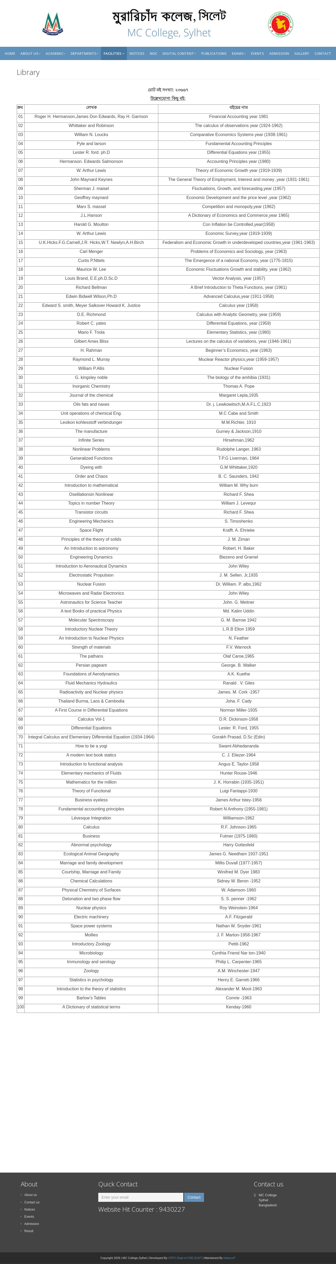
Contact (322, 53)
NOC (153, 53)
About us (29, 1195)
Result (27, 1231)
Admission (279, 53)
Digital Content (179, 53)
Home (10, 53)
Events (257, 53)
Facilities (114, 53)
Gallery (301, 53)
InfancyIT (230, 1257)
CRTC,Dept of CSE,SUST (185, 1257)
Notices (137, 53)
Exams (239, 53)
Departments (84, 53)
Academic (55, 53)
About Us (30, 53)
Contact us (30, 1202)
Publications (214, 53)
